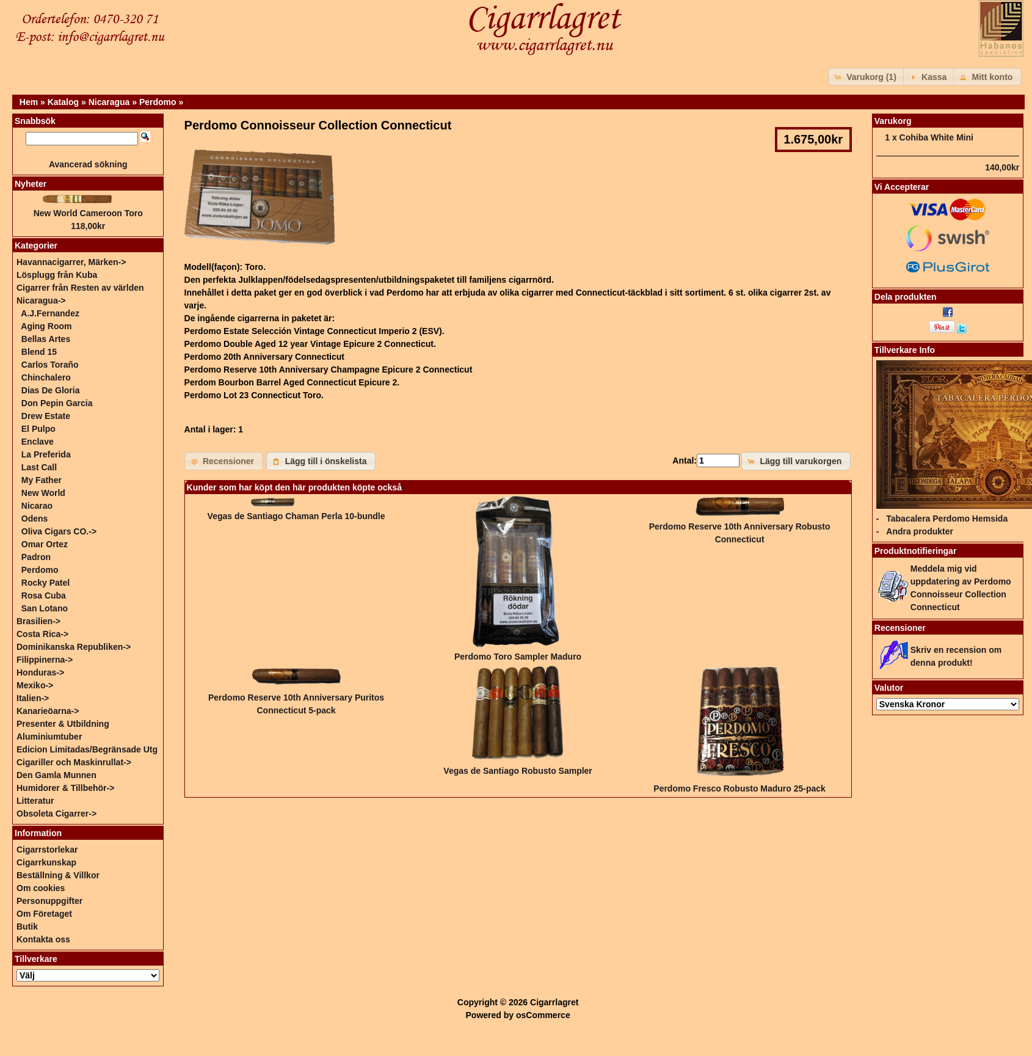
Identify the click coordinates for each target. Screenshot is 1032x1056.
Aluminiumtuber (49, 736)
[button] (867, 77)
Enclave (37, 441)
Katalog (63, 102)
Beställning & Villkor (58, 875)
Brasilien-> (38, 621)
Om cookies (40, 888)
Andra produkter (919, 531)
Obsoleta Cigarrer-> (56, 813)
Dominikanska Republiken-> (73, 647)
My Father (41, 480)
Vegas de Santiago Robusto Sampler (517, 771)
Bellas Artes (45, 339)
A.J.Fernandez (50, 313)
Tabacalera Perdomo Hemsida (947, 518)
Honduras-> (40, 672)
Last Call (39, 467)
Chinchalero (46, 377)
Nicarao (37, 506)
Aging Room (46, 326)
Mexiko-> (34, 685)
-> (41, 300)
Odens (34, 518)
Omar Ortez (44, 544)
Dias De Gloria (50, 390)
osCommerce (543, 1015)
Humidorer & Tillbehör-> (65, 788)
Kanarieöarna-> (47, 711)
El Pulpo (38, 429)
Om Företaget (44, 914)
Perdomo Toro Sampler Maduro (517, 656)
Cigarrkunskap (46, 862)
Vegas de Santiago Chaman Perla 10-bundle (296, 516)
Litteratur (35, 801)
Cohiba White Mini (936, 137)
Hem (29, 102)
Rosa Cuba (43, 595)
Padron (36, 557)
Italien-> (32, 698)
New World (43, 493)
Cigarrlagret (554, 1002)
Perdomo (157, 102)
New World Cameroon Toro (88, 213)
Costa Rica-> (42, 634)
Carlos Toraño (50, 365)
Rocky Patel (45, 583)
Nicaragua (109, 102)
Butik (27, 926)
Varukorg (893, 121)
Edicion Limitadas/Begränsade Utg (87, 749)
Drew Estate (45, 416)
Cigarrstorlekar (47, 849)
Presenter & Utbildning (62, 724)
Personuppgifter (49, 901)
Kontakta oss (43, 939)
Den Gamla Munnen (56, 775)
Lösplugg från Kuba (56, 275)
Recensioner (900, 628)
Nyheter (30, 184)
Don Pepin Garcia (57, 403)
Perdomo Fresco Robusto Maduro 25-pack (739, 788)
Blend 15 (39, 352)
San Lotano (44, 608)
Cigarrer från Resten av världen (80, 288)
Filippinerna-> (44, 660)
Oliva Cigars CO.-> (58, 531)
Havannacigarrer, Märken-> (71, 262)
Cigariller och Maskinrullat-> (73, 762)
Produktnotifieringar (915, 551)
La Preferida (46, 454)
